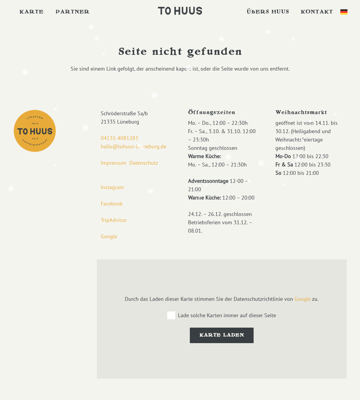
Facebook (112, 203)
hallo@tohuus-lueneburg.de (133, 146)
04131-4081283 (119, 138)
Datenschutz (143, 162)
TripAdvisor (114, 220)
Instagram (112, 187)
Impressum (113, 162)
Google (109, 236)
